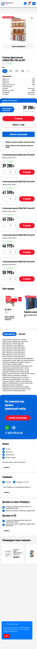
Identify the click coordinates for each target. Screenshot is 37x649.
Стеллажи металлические (18, 10)
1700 (10, 71)
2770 (16, 71)
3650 (22, 71)
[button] (32, 30)
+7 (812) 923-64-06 (14, 433)
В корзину (18, 118)
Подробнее (6, 467)
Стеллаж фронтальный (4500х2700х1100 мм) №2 (18, 155)
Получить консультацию (17, 418)
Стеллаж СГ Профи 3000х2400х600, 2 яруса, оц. (17, 552)
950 (5, 71)
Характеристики (9, 334)
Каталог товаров (5, 10)
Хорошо (6, 636)
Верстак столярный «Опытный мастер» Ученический (9, 318)
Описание (22, 334)
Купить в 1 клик (18, 124)
